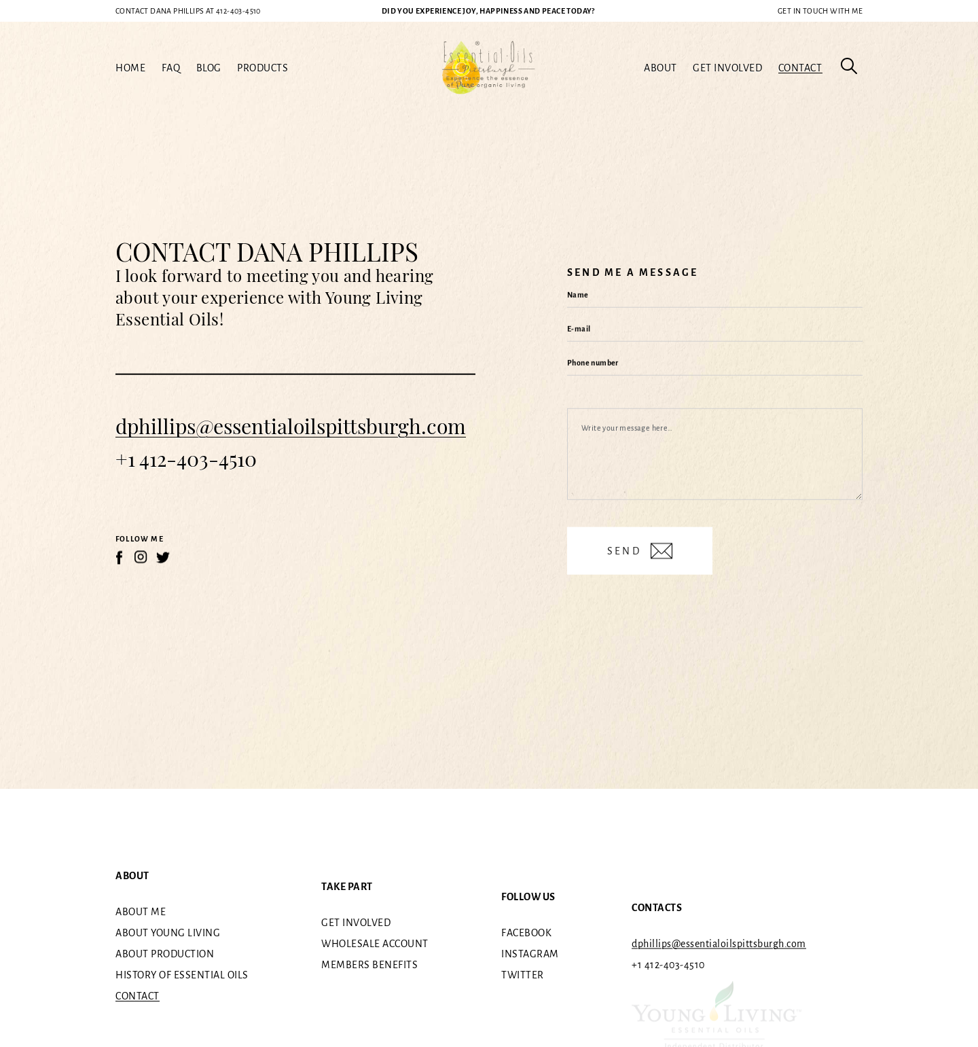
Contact (800, 68)
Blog (208, 68)
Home (130, 68)
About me (140, 911)
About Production (164, 953)
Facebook (526, 932)
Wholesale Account (375, 943)
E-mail (578, 329)
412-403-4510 (188, 11)
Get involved (727, 68)
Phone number (593, 363)
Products (262, 68)
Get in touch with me (820, 11)
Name (578, 295)
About (660, 68)
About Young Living (167, 932)
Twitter (522, 975)
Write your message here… (627, 428)
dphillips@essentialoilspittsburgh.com (290, 426)
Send (626, 551)
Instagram (530, 953)
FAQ (171, 68)
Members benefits (369, 964)
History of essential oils (182, 975)
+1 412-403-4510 (186, 458)
